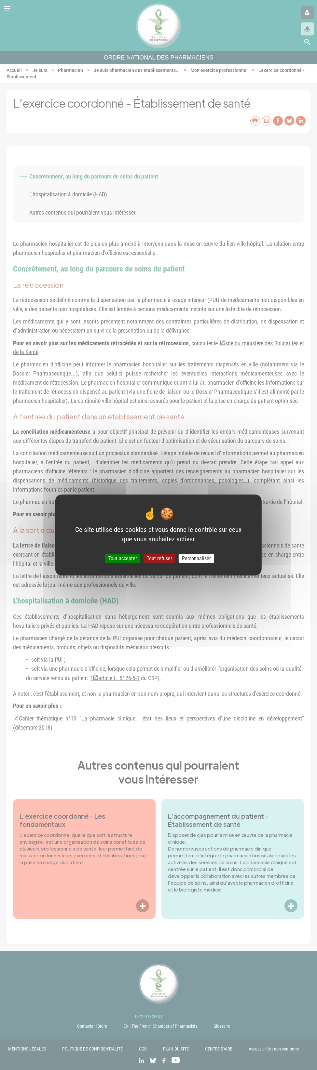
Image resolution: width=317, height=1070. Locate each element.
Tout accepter (122, 558)
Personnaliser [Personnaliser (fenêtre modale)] (196, 558)
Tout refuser (159, 558)
